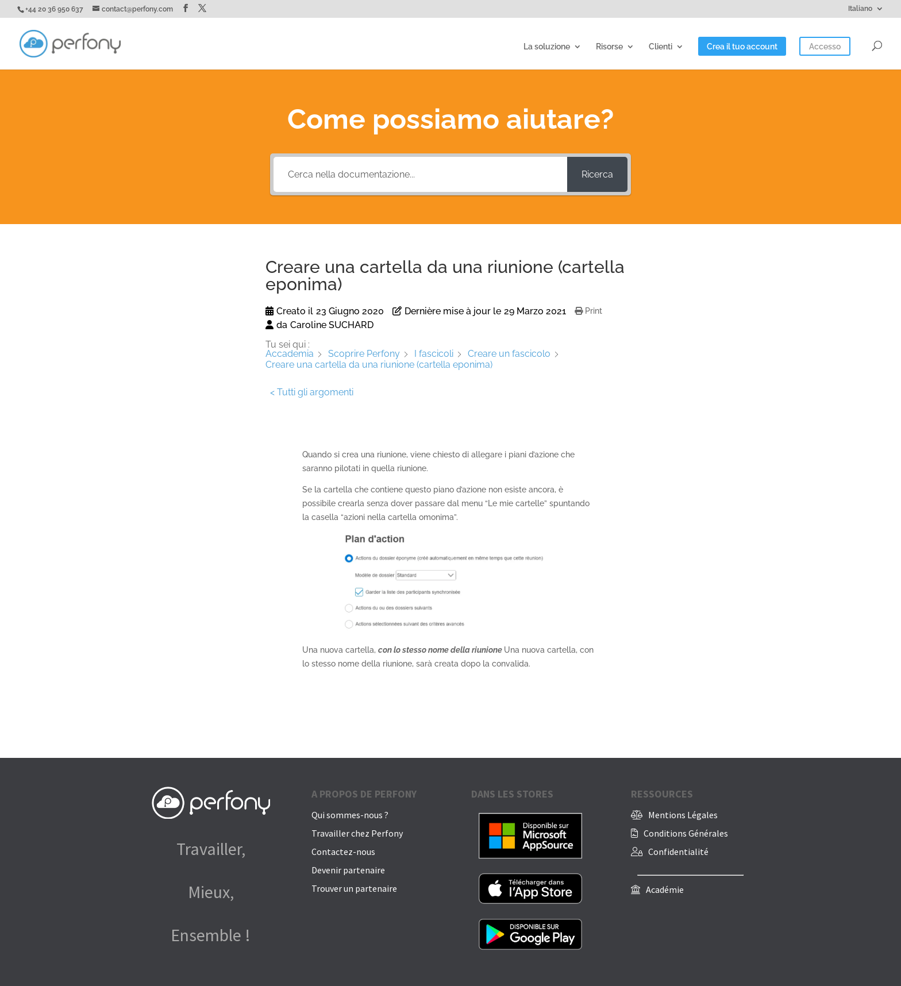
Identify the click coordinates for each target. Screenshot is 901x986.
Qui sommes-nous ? (349, 815)
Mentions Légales (683, 815)
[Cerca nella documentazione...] (420, 174)
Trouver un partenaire (354, 888)
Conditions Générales (686, 833)
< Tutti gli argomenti (311, 392)
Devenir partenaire (348, 870)
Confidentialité (678, 851)
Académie (665, 889)
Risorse (609, 47)
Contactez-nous (343, 851)
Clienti (660, 47)
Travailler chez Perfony (357, 833)
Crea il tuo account (742, 47)
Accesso (825, 47)
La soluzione (546, 47)
